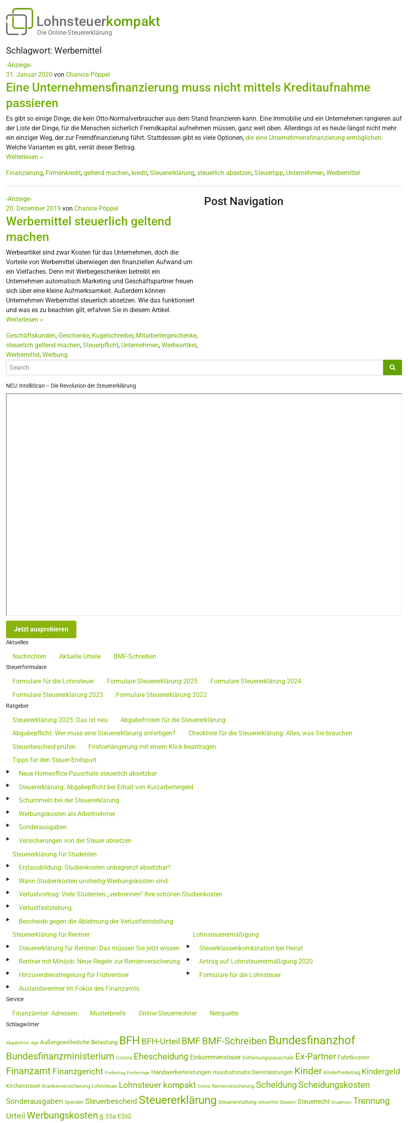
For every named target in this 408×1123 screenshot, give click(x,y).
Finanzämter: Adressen (44, 1013)
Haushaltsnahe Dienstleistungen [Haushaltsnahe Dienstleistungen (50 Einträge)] (252, 1072)
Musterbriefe (108, 1013)
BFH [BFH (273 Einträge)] (129, 1040)
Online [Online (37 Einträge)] (204, 1086)
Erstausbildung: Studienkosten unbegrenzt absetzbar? (95, 867)
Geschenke (73, 335)
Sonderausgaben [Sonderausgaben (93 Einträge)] (34, 1101)
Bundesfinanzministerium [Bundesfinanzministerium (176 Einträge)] (60, 1056)
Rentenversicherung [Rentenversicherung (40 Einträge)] (233, 1086)
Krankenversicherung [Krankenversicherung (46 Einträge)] (66, 1086)
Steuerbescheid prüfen (44, 747)
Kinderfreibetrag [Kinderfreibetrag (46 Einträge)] (342, 1072)
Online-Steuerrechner (167, 1013)
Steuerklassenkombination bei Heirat (251, 948)
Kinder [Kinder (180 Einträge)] (308, 1071)
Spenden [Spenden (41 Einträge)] (74, 1102)
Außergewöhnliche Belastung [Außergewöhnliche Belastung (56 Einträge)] (79, 1042)
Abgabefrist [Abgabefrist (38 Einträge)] (17, 1042)
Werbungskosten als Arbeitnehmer (67, 814)
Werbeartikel (179, 345)
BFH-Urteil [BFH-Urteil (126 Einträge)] (161, 1041)
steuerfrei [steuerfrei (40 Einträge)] (268, 1102)
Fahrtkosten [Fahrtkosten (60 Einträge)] (354, 1057)
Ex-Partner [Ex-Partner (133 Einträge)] (315, 1056)
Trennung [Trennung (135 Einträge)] (371, 1101)
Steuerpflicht (100, 345)
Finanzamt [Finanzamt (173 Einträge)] (28, 1071)
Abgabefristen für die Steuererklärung (173, 720)
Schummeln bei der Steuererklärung (69, 800)
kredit (139, 173)
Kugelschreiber (112, 335)
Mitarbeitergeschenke (166, 335)
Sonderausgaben (43, 827)
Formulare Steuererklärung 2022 (161, 695)
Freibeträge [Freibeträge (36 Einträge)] (138, 1072)
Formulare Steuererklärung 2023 (57, 695)
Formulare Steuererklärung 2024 (255, 681)
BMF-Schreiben (135, 656)
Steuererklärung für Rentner (51, 934)
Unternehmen (305, 173)
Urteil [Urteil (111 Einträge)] (15, 1116)
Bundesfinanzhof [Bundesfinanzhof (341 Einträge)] (311, 1040)
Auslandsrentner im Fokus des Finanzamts (79, 988)
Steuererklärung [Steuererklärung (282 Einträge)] (178, 1100)
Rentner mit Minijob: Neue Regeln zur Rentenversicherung (99, 961)
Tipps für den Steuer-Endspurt (54, 760)
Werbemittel (343, 173)
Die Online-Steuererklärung (74, 32)
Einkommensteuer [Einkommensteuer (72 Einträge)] (215, 1057)
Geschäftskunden (31, 335)
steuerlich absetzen (224, 173)
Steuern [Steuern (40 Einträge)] (288, 1102)
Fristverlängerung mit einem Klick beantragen (152, 747)
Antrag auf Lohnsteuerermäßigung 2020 (256, 961)
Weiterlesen (24, 157)
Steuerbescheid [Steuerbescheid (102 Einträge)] (111, 1101)
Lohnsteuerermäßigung (226, 934)
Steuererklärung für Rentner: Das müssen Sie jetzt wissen (99, 948)
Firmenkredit (63, 173)
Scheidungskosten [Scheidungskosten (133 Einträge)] (334, 1085)
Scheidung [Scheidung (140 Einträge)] (276, 1085)
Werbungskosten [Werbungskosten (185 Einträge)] (62, 1115)
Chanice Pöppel (88, 74)
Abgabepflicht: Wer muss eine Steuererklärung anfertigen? (94, 733)
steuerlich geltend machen (43, 345)
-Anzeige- (19, 65)
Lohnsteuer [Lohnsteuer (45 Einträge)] (104, 1086)
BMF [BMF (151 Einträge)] (191, 1041)
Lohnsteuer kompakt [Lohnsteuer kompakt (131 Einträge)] (157, 1085)
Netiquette (224, 1013)
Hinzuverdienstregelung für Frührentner (74, 975)
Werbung (55, 354)
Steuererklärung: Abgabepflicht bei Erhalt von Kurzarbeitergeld (106, 787)
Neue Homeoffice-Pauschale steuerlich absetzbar (88, 773)
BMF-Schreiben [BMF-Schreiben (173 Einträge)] (234, 1041)
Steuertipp (268, 173)
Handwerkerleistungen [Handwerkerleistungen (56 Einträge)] (181, 1072)
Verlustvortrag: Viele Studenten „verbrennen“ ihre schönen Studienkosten (120, 894)
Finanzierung (24, 173)
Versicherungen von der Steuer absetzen (75, 840)
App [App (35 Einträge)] (34, 1042)
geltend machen (106, 173)
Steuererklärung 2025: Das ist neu (60, 720)
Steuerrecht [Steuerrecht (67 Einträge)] (314, 1101)
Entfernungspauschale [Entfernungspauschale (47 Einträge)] (268, 1058)
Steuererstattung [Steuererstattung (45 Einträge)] (237, 1102)
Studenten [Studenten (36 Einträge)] (341, 1102)
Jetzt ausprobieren (41, 629)
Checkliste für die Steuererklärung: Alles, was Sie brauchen (270, 733)
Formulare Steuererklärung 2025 (152, 681)
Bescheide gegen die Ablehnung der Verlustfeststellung (96, 921)
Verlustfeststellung (45, 908)
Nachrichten (29, 656)
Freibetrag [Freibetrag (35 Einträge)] (115, 1072)
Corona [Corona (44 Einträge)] (124, 1058)
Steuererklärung (172, 173)
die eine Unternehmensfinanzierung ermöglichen (313, 137)
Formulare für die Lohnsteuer (53, 681)
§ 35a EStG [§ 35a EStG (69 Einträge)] (116, 1116)
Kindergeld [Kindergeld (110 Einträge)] (381, 1071)
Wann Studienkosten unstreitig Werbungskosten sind (93, 881)
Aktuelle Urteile (80, 656)
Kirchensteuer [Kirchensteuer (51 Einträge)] (23, 1086)
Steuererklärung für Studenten (54, 854)
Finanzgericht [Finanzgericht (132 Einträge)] (77, 1071)
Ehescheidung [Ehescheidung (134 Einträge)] (161, 1056)
